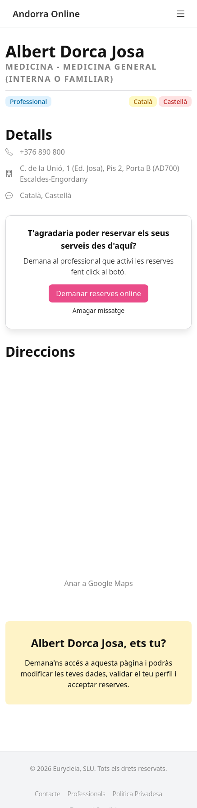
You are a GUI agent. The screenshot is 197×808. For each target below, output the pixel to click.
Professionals (86, 793)
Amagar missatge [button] (98, 310)
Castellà (175, 101)
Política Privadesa (137, 793)
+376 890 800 (42, 152)
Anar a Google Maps (98, 583)
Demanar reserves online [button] (98, 293)
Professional (28, 101)
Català (142, 101)
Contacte (47, 793)
